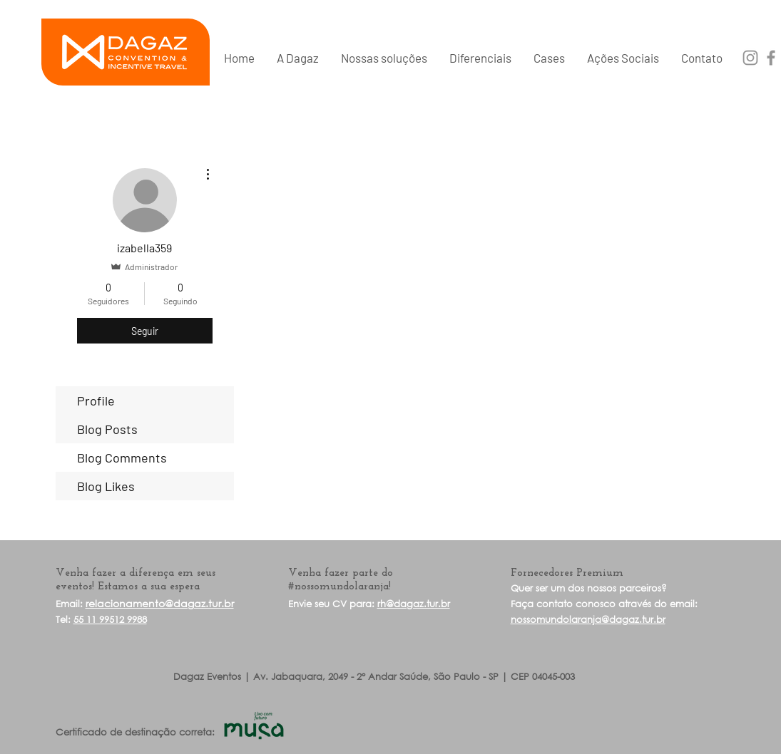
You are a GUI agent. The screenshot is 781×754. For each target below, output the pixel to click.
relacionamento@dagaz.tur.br (160, 603)
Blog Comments (122, 457)
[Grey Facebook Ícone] (771, 58)
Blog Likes (106, 486)
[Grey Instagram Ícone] (750, 58)
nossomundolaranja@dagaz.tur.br (588, 620)
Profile (96, 400)
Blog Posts (107, 429)
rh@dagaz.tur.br (413, 604)
